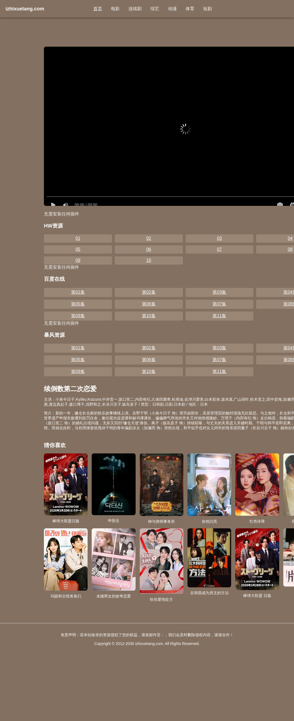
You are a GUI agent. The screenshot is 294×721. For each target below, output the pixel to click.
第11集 (219, 315)
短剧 (207, 8)
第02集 (149, 292)
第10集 (149, 315)
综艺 (154, 8)
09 (77, 260)
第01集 (78, 292)
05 (77, 249)
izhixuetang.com (24, 9)
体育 (190, 8)
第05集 (78, 304)
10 (148, 260)
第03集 (219, 292)
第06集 (149, 304)
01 (77, 238)
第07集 (219, 304)
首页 (97, 8)
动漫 (172, 8)
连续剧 (135, 8)
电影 (115, 8)
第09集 (78, 315)
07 (219, 249)
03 (219, 238)
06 (148, 249)
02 (148, 238)
